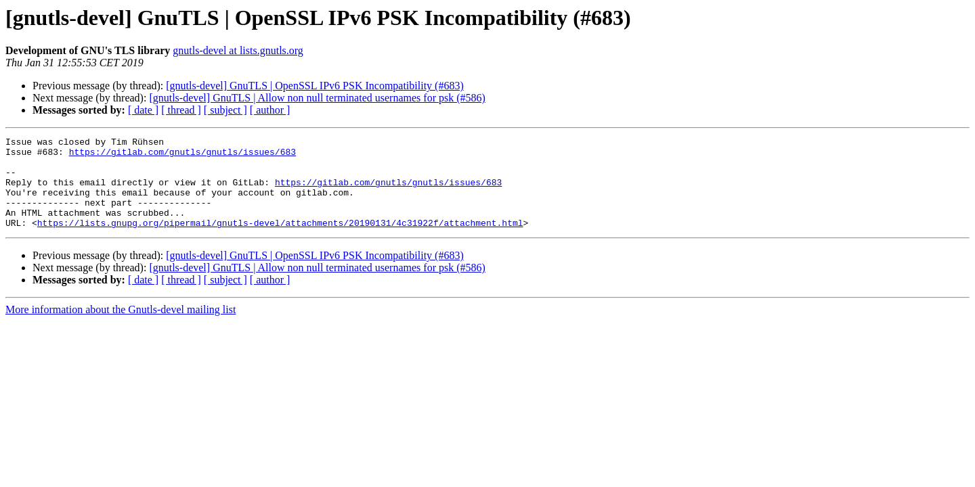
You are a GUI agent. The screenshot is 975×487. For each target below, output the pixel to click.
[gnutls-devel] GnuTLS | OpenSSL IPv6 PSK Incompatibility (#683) (314, 85)
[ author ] (270, 110)
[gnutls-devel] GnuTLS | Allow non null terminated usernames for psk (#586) (317, 97)
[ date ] (143, 110)
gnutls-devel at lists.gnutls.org (238, 50)
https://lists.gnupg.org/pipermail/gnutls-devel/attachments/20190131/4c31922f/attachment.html (280, 241)
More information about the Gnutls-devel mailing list (120, 327)
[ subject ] (225, 110)
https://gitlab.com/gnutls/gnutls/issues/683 (182, 155)
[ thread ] (181, 110)
